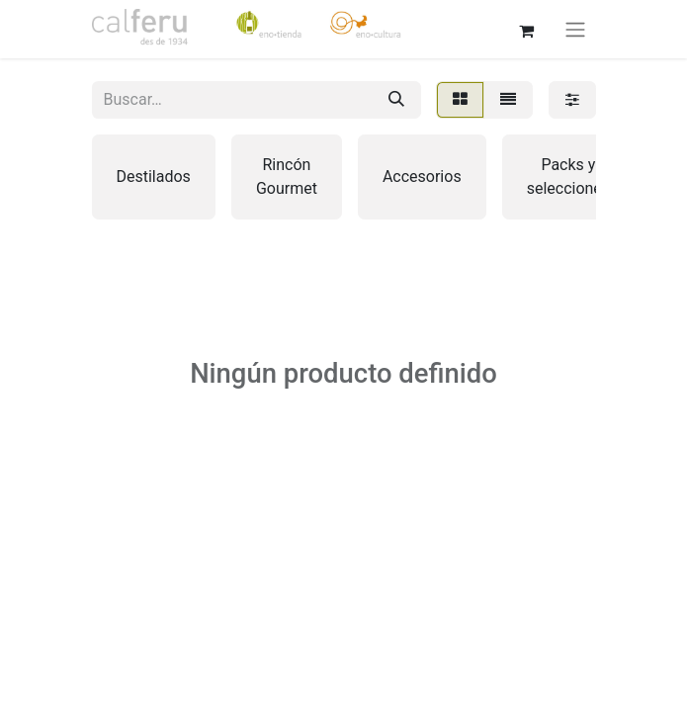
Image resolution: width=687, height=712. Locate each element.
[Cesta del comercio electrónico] (527, 28)
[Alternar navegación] (575, 29)
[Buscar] (396, 100)
